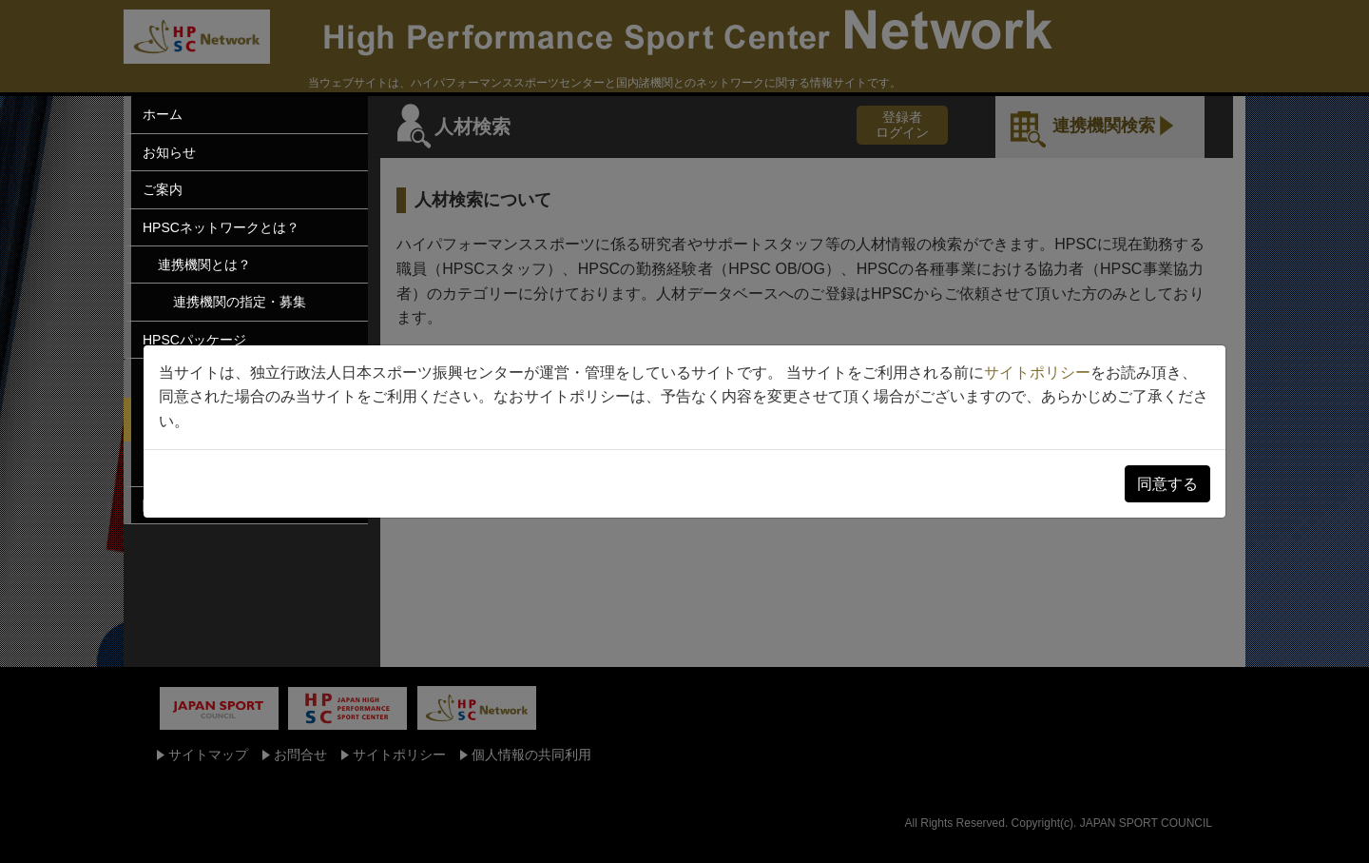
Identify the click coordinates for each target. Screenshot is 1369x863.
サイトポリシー (1037, 372)
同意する (1167, 484)
